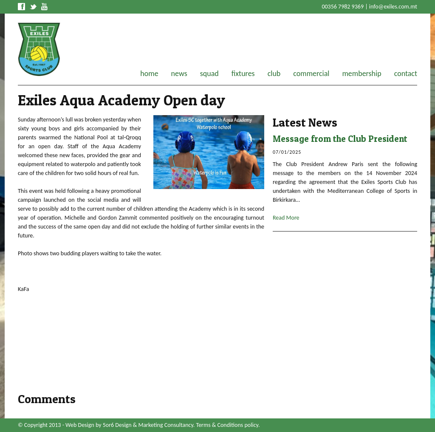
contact (405, 73)
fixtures (243, 73)
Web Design (79, 425)
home (149, 73)
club (274, 73)
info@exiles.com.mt (393, 6)
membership (361, 73)
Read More (286, 217)
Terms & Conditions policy (227, 425)
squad (209, 73)
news (179, 73)
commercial (311, 73)
